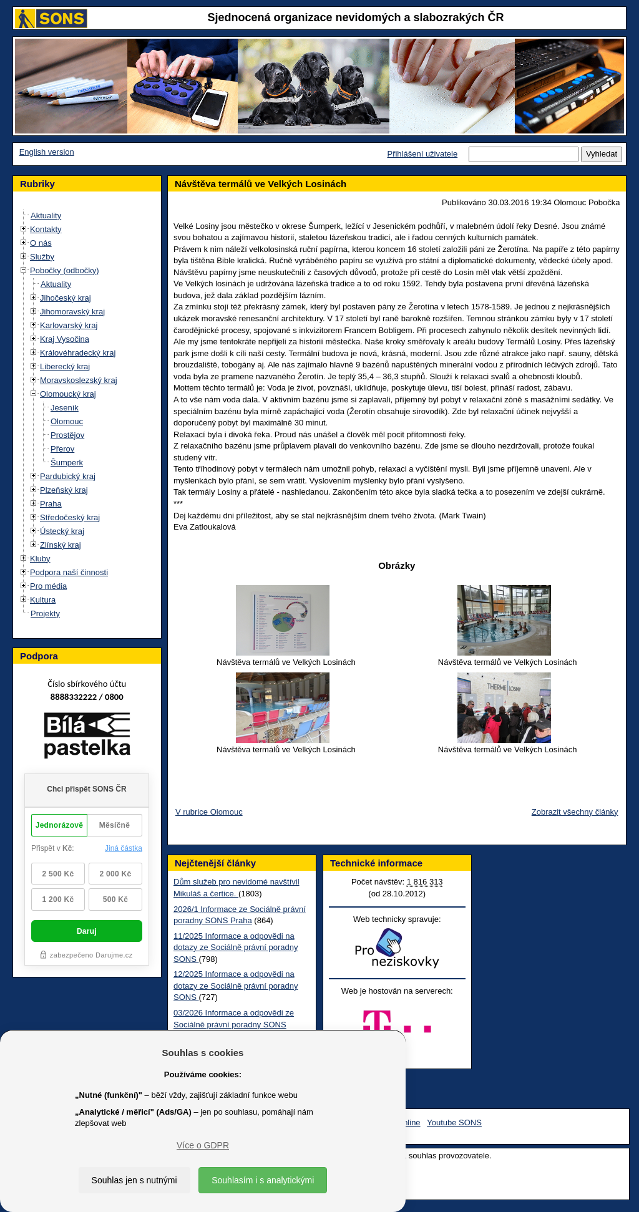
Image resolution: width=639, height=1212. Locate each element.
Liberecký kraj (65, 366)
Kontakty (46, 229)
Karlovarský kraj (68, 325)
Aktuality (46, 215)
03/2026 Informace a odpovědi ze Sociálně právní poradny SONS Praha (233, 1024)
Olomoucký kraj (68, 394)
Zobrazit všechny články (575, 812)
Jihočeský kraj (65, 298)
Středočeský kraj (70, 517)
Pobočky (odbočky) (64, 270)
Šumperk (67, 462)
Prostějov (67, 435)
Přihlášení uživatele (422, 153)
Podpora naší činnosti (69, 572)
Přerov (62, 448)
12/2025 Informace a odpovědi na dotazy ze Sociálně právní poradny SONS (235, 985)
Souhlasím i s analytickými (263, 1180)
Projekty (45, 613)
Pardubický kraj (67, 476)
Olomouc (67, 421)
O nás (41, 243)
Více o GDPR (203, 1145)
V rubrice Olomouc (209, 812)
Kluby (40, 558)
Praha (51, 503)
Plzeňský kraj (64, 490)
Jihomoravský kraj (72, 311)
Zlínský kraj (60, 545)
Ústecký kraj (62, 531)
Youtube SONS (454, 1122)
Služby (42, 256)
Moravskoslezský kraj (78, 380)
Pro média (48, 586)
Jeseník (65, 407)
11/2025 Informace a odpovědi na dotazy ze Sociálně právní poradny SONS (235, 947)
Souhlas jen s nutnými (134, 1180)
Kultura (43, 599)
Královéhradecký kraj (77, 352)
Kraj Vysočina (64, 339)
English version (46, 152)
